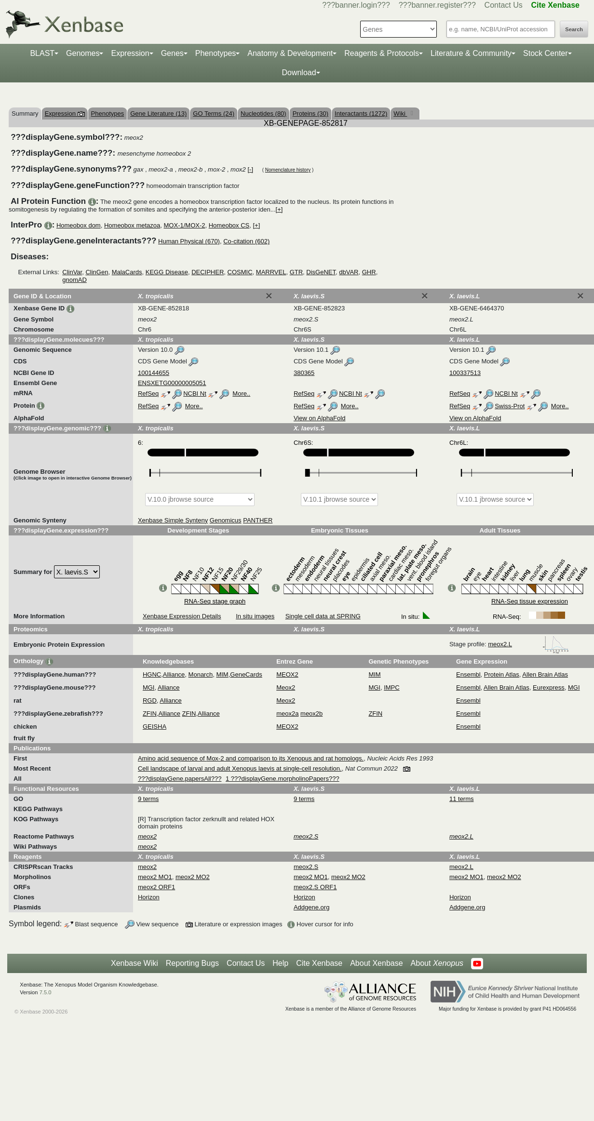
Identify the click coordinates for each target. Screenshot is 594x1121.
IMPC (392, 687)
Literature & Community (471, 53)
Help (280, 963)
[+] (279, 209)
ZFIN (150, 713)
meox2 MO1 (155, 877)
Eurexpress (549, 687)
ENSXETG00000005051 (172, 383)
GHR (369, 272)
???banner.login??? (356, 5)
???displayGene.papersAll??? (179, 778)
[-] (250, 169)
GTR (296, 272)
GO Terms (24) (213, 113)
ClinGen (96, 272)
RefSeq (148, 393)
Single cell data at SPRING (323, 616)
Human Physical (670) (189, 241)
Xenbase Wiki (134, 963)
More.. (241, 393)
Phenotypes (215, 53)
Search (574, 29)
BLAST (42, 53)
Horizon (149, 897)
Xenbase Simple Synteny (173, 520)
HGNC (152, 674)
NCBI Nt (194, 393)
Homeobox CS (229, 225)
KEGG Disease (167, 272)
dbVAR (348, 272)
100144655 (153, 372)
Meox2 (285, 687)
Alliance (174, 674)
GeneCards (246, 674)
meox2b (311, 713)
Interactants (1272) (361, 113)
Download (299, 72)
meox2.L (528, 644)
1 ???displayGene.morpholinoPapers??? (282, 778)
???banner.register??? (437, 5)
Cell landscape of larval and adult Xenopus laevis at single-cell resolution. (240, 768)
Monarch (201, 674)
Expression (130, 53)
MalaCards (127, 272)
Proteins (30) (310, 113)
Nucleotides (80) (263, 113)
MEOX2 (287, 674)
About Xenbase (376, 963)
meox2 (147, 866)
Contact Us (504, 5)
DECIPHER (207, 272)
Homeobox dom (78, 225)
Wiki (400, 113)
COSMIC (240, 272)
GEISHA (154, 726)
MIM (222, 674)
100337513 (465, 372)
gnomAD (74, 279)
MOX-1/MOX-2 (184, 225)
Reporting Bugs (192, 963)
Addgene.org (311, 907)
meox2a (287, 713)
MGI (149, 687)
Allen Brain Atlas (545, 674)
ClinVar (72, 272)
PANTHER (257, 520)
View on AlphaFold (319, 418)
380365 (304, 372)
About (437, 963)
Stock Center (545, 53)
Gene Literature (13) (158, 113)
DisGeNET (321, 272)
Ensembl (468, 674)
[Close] (269, 296)
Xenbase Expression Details (182, 616)
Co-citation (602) (246, 241)
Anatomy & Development (290, 53)
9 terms (148, 798)
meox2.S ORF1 (315, 887)
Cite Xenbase (319, 963)
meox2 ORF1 (156, 887)
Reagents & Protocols (381, 53)
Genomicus (226, 520)
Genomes (82, 53)
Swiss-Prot (510, 406)
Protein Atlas (501, 674)
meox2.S (306, 866)
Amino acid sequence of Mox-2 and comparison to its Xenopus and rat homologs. (251, 758)
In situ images (255, 616)
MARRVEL (271, 272)
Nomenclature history (287, 170)
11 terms (461, 798)
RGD (150, 700)
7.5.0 (46, 992)
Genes (172, 53)
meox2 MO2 (193, 877)
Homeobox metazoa (132, 225)
